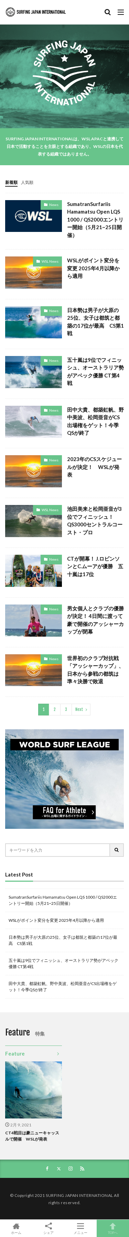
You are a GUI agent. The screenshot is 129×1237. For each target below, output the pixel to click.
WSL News (50, 261)
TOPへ (113, 1228)
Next (79, 709)
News (53, 205)
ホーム (16, 1228)
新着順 (11, 182)
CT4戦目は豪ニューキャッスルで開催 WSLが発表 (32, 1136)
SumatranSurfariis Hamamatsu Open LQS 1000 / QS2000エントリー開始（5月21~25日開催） (95, 219)
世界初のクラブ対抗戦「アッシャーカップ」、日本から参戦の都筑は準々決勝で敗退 (95, 670)
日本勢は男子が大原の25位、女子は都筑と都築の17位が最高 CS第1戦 (95, 322)
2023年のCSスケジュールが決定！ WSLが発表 (94, 467)
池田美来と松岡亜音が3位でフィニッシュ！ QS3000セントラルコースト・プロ (94, 520)
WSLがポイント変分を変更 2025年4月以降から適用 (93, 268)
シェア (48, 1228)
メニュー (81, 1228)
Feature (15, 1053)
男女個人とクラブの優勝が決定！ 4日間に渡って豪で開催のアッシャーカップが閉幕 (95, 620)
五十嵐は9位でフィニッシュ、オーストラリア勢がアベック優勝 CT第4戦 (95, 371)
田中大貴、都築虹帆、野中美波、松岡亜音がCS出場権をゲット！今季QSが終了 (95, 421)
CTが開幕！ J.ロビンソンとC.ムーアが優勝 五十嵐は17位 (95, 566)
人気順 (27, 182)
